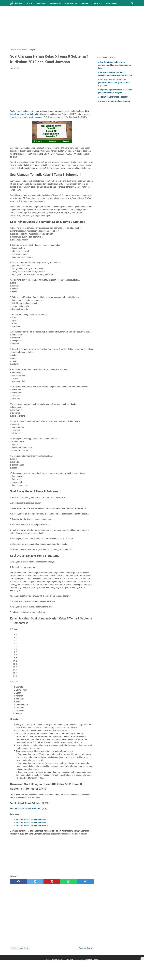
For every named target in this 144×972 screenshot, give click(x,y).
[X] (142, 958)
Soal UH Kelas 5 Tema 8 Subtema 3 (32, 825)
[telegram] (85, 881)
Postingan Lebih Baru (20, 948)
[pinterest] (51, 881)
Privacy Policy (57, 960)
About (96, 960)
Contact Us (79, 960)
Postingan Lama (85, 948)
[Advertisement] (72, 27)
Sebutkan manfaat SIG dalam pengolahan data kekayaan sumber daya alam (114, 82)
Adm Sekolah (71, 3)
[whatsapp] (68, 881)
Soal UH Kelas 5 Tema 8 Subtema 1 (26, 803)
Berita (29, 3)
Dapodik (84, 3)
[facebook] (18, 881)
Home (48, 960)
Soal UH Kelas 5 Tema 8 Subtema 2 (32, 822)
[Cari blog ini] (132, 3)
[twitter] (35, 881)
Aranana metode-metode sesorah (115, 101)
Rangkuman (111, 3)
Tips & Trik (97, 3)
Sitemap (88, 960)
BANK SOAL (41, 3)
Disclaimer (69, 960)
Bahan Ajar (55, 3)
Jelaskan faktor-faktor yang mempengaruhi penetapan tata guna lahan (114, 65)
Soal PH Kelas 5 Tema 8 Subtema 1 (26, 808)
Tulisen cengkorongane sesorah (114, 97)
